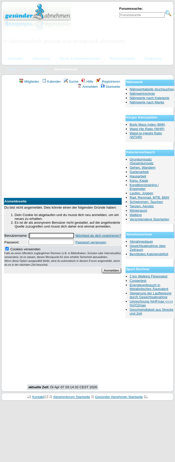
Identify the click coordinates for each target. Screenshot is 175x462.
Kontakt (38, 397)
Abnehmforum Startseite (71, 397)
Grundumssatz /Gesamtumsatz (141, 161)
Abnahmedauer (141, 241)
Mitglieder (29, 81)
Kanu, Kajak (139, 180)
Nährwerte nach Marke (147, 102)
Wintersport (138, 210)
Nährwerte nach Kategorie (149, 98)
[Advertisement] (52, 144)
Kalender (51, 81)
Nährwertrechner (142, 93)
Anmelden (87, 87)
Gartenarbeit (139, 172)
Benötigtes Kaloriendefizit (149, 254)
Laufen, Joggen (141, 193)
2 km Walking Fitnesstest (149, 276)
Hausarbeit (138, 176)
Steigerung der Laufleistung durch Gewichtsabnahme (150, 295)
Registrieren (108, 81)
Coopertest (138, 281)
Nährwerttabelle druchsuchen (152, 89)
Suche (71, 81)
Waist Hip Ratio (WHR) (147, 129)
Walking (136, 215)
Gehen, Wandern (143, 167)
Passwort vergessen (90, 242)
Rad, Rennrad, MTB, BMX (149, 197)
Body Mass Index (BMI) (147, 124)
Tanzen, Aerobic (142, 206)
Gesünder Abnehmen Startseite (119, 397)
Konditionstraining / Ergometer (144, 187)
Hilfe (87, 81)
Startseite (110, 87)
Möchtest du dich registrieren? (98, 236)
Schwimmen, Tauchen (146, 202)
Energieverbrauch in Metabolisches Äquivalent (149, 287)
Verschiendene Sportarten (149, 219)
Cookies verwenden (62, 256)
